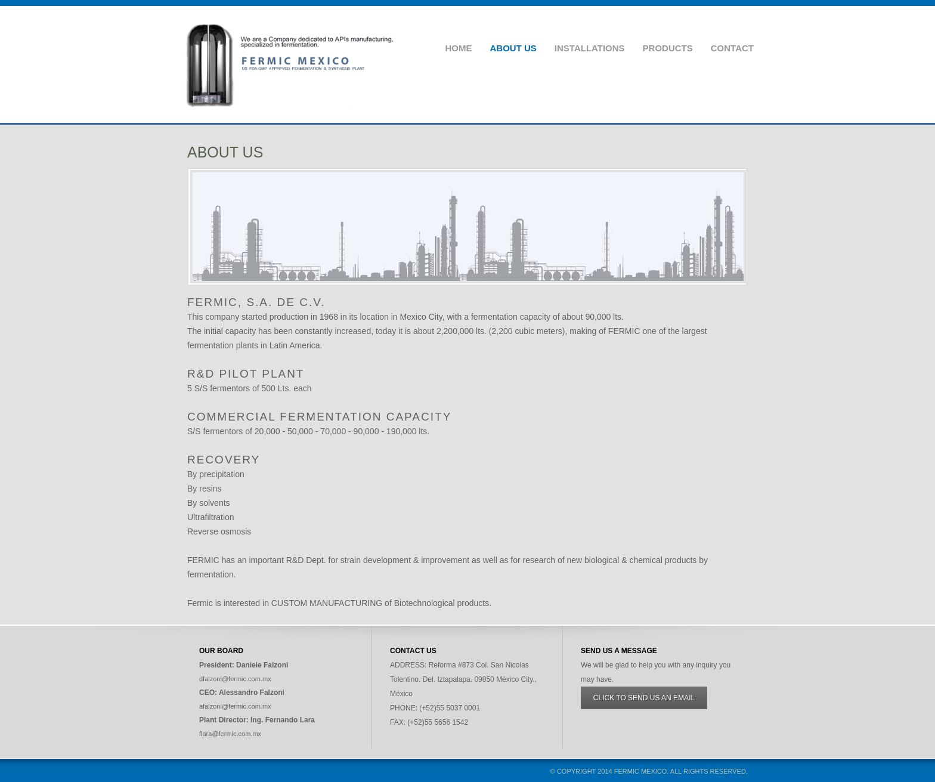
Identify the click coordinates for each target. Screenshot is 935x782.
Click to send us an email (644, 698)
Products (668, 48)
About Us (513, 48)
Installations (590, 48)
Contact (732, 48)
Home (458, 48)
